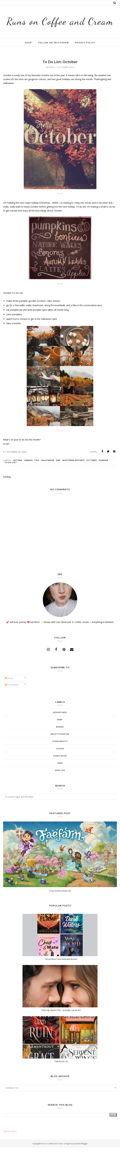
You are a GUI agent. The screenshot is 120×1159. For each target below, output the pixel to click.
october (91, 472)
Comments (12, 695)
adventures (60, 724)
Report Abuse (10, 1142)
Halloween (47, 472)
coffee (60, 760)
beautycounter (60, 745)
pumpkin (103, 472)
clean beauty (60, 753)
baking (60, 738)
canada (28, 472)
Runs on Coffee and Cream (60, 26)
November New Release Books (61, 970)
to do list (10, 474)
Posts (9, 689)
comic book (60, 767)
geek (60, 774)
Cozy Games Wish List (60, 902)
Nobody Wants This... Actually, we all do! (61, 1021)
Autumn (17, 472)
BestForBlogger (81, 1155)
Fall (37, 472)
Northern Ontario (73, 472)
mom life (60, 782)
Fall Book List (61, 1072)
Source (60, 205)
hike (58, 472)
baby (60, 731)
